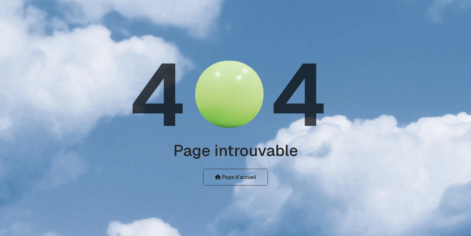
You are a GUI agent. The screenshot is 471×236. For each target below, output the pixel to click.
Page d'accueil (235, 177)
